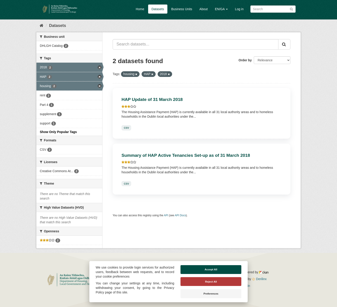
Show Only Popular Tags (58, 132)
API (166, 215)
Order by (245, 60)
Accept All (211, 269)
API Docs (180, 215)
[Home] (41, 25)
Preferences (211, 293)
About (203, 9)
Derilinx (259, 279)
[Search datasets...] (195, 44)
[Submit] (291, 9)
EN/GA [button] (221, 9)
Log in (239, 9)
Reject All (211, 281)
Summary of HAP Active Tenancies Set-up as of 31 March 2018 (185, 155)
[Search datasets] (273, 9)
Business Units (181, 9)
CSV (126, 127)
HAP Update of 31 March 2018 (152, 99)
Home (140, 9)
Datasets (158, 9)
